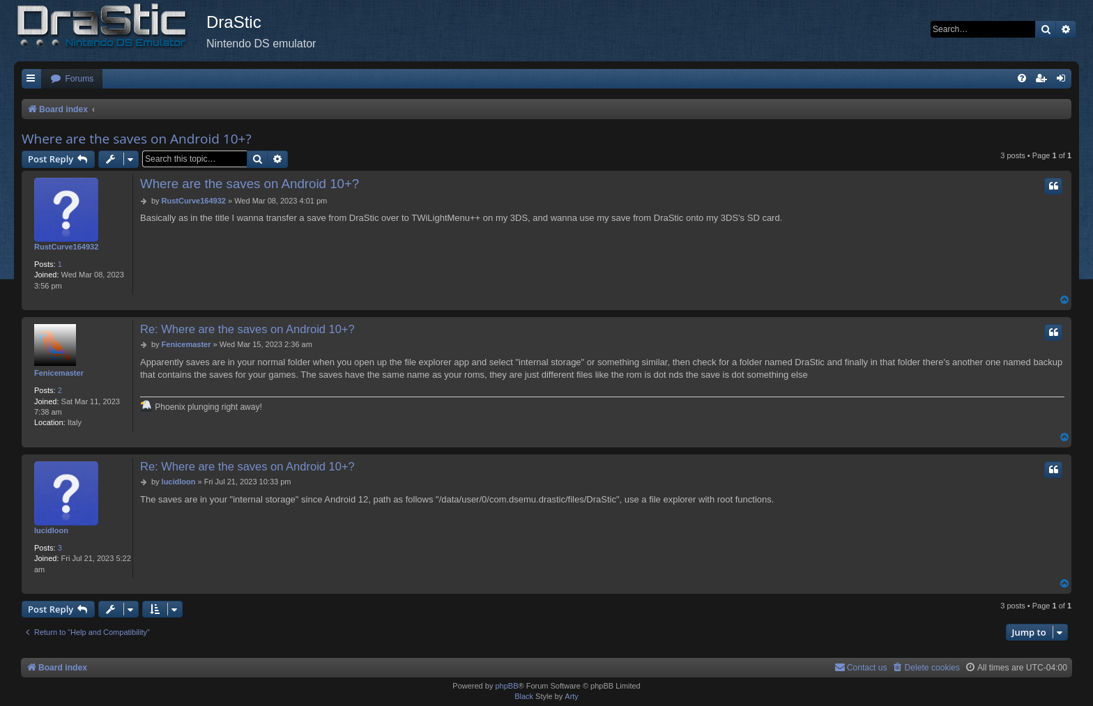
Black (523, 696)
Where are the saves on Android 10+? (137, 139)
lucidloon (51, 530)
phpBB (506, 686)
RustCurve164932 (66, 247)
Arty (572, 696)
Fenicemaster (59, 373)
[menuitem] (72, 79)
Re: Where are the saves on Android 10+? (247, 329)
